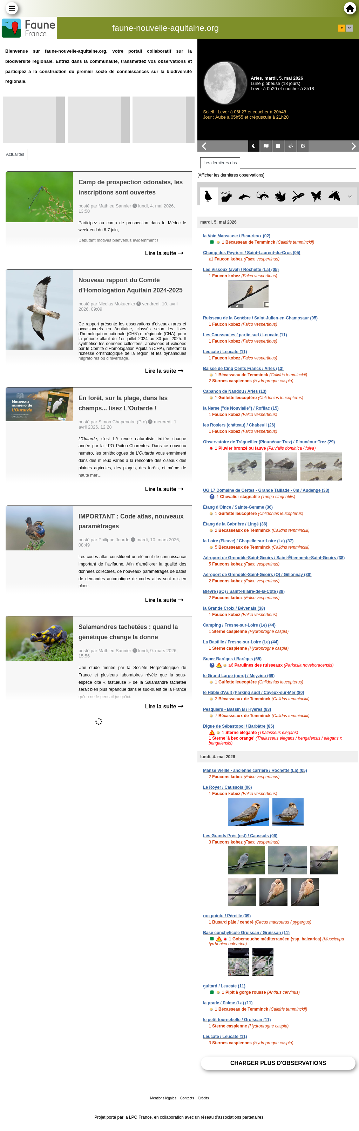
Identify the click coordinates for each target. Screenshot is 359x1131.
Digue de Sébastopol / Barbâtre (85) (238, 726)
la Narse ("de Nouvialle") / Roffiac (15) (240, 408)
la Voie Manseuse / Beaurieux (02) (236, 235)
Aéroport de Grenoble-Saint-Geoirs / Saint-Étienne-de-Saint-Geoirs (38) (274, 557)
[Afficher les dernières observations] (230, 175)
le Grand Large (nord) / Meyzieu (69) (239, 675)
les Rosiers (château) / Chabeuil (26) (239, 425)
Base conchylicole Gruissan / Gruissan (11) (246, 932)
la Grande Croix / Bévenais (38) (234, 608)
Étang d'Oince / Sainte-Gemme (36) (238, 507)
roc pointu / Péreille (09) (227, 915)
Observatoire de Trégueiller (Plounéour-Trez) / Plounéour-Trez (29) (269, 441)
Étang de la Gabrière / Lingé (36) (235, 524)
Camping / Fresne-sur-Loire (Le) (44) (239, 625)
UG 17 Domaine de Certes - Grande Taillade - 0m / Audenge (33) (266, 490)
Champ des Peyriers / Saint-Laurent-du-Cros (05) (251, 252)
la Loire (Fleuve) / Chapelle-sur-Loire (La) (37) (248, 540)
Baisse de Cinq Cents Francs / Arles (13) (243, 368)
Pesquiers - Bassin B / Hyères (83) (237, 709)
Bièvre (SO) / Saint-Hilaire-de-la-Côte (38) (244, 591)
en (349, 28)
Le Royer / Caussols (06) (227, 787)
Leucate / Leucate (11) (225, 351)
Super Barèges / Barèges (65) (232, 658)
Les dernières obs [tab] (220, 162)
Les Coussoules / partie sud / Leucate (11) (245, 334)
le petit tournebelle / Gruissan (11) (237, 1019)
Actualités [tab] (15, 154)
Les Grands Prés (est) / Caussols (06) (240, 835)
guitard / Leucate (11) (224, 986)
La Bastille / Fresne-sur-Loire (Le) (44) (240, 642)
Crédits (203, 1098)
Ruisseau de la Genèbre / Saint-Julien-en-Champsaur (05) (260, 318)
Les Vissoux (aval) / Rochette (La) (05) (241, 269)
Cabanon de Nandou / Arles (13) (234, 391)
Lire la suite (164, 253)
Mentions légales (163, 1098)
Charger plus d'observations (278, 1063)
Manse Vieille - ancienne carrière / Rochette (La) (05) (255, 770)
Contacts (187, 1098)
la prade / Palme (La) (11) (227, 1002)
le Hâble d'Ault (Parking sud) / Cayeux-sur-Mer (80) (253, 692)
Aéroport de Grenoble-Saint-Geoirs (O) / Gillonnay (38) (257, 574)
